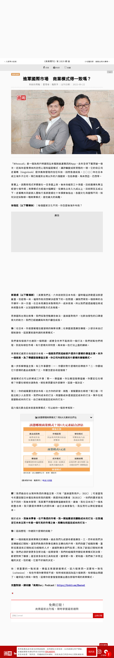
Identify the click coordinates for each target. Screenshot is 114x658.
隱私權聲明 (50, 652)
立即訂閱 (98, 615)
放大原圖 (47, 480)
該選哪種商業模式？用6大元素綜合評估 (63, 417)
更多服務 (103, 645)
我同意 (91, 652)
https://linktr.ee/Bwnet (71, 585)
